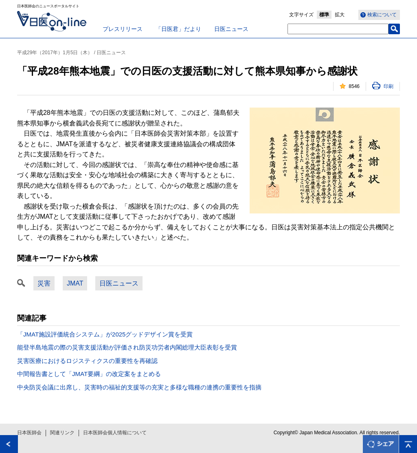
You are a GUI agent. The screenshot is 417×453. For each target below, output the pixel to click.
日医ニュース (231, 29)
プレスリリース (123, 29)
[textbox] (338, 29)
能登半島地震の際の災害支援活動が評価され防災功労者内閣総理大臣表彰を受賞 (127, 347)
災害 (43, 283)
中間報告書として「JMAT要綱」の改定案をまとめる (89, 373)
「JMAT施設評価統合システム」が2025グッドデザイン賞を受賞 (105, 334)
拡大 (340, 15)
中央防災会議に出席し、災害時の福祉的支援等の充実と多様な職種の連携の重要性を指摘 (139, 387)
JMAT (75, 283)
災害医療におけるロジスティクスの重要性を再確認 (87, 360)
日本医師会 (29, 432)
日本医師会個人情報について (115, 432)
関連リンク (62, 432)
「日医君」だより (178, 29)
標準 (324, 15)
